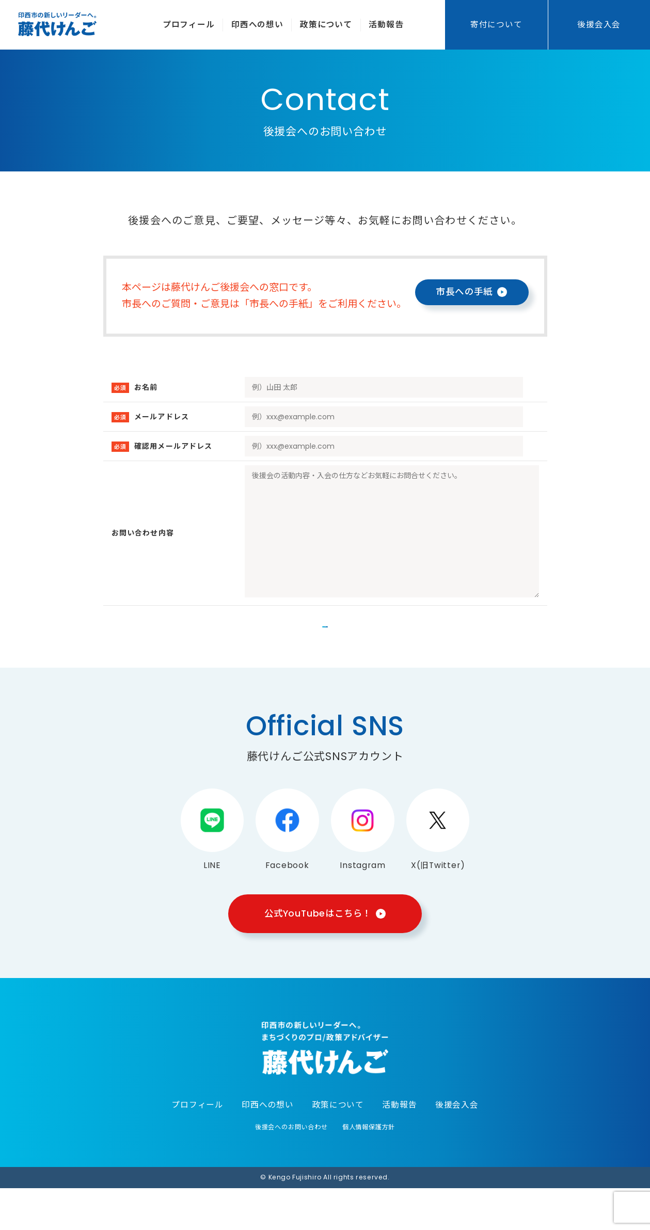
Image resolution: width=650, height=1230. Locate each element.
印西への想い (257, 24)
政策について (326, 24)
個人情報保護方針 (368, 1168)
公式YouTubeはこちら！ (317, 955)
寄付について (496, 24)
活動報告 (386, 24)
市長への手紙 (464, 292)
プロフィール (189, 24)
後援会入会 (599, 24)
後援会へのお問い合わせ (291, 1168)
